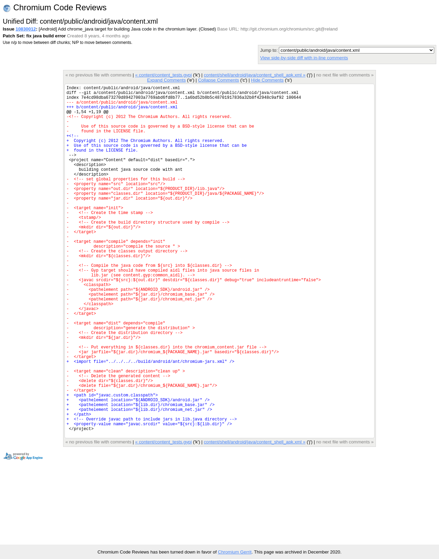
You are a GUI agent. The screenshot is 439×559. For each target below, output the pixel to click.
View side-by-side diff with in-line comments (304, 57)
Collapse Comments (218, 80)
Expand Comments (166, 80)
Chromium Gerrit (234, 552)
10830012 (26, 29)
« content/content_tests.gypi (163, 75)
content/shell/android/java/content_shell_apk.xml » (254, 75)
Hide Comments (267, 80)
